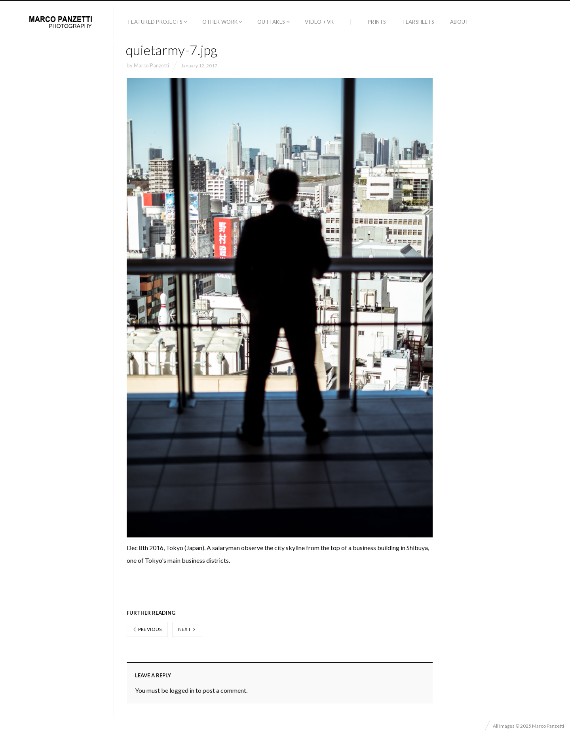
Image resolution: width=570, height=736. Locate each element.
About (459, 22)
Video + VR (319, 22)
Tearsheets (418, 22)
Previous (147, 629)
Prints (377, 22)
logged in (181, 690)
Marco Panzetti (151, 65)
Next (187, 629)
